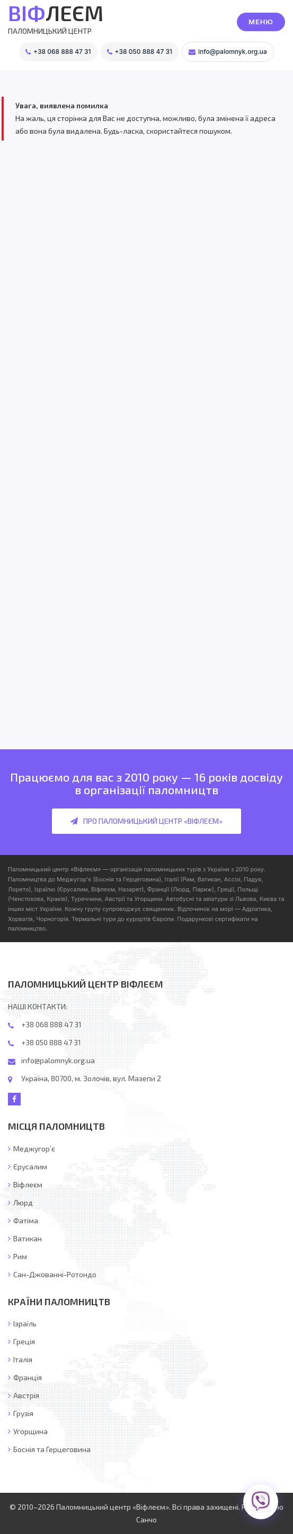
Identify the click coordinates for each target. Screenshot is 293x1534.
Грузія (20, 1413)
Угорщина (28, 1431)
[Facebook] (14, 1099)
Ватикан (25, 1238)
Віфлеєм (25, 1184)
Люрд (20, 1202)
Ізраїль (22, 1323)
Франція (25, 1377)
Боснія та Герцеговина (49, 1449)
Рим (17, 1256)
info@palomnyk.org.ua (58, 1060)
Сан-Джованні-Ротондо (52, 1274)
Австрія (23, 1395)
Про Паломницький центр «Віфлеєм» (146, 820)
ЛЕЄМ (55, 12)
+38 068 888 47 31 (51, 1024)
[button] (261, 22)
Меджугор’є (31, 1148)
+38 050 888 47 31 (51, 1042)
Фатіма (23, 1220)
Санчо (146, 1519)
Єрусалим (27, 1166)
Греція (21, 1341)
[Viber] (260, 1501)
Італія (20, 1359)
